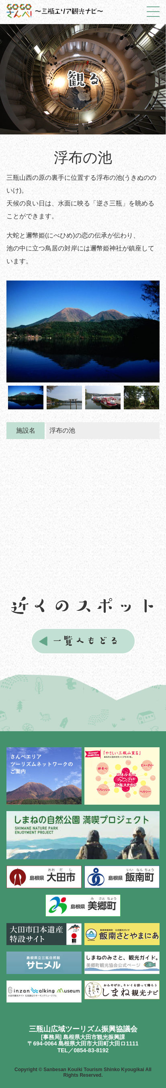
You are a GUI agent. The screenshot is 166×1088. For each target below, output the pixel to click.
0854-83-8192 (91, 1050)
